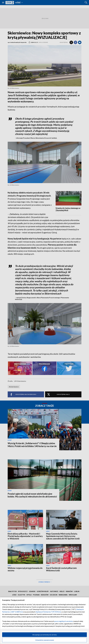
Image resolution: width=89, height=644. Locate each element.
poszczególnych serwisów (63, 621)
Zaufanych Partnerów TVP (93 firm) (48, 612)
